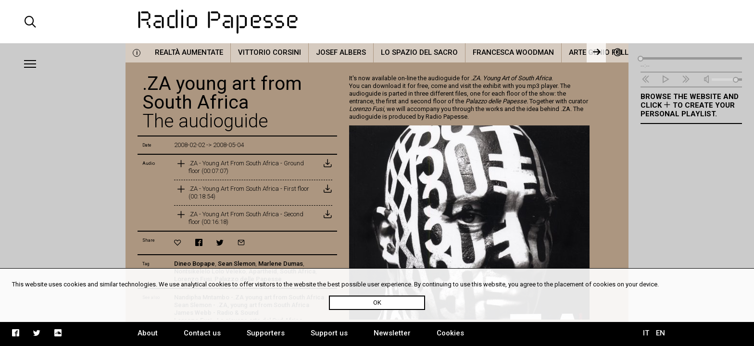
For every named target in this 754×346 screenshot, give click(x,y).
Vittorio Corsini (269, 52)
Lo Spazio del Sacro (419, 52)
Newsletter (392, 333)
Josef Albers (341, 52)
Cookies (450, 333)
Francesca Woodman (513, 52)
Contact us (202, 333)
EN (660, 333)
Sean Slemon (236, 263)
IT (646, 333)
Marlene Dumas (280, 263)
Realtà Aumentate (189, 52)
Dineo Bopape (194, 263)
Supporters (266, 333)
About (148, 333)
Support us (329, 333)
